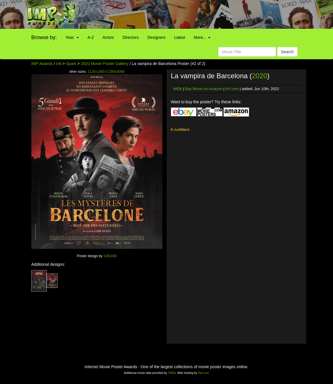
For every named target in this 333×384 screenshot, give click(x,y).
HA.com (232, 89)
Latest (179, 37)
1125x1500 (95, 72)
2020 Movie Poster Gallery (104, 63)
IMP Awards (42, 63)
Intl (58, 63)
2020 (259, 76)
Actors (108, 37)
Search (287, 51)
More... (202, 37)
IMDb (177, 89)
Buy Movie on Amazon (203, 89)
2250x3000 (115, 72)
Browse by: (44, 37)
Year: (72, 37)
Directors (131, 37)
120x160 (110, 256)
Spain (71, 63)
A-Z (90, 37)
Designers (156, 37)
